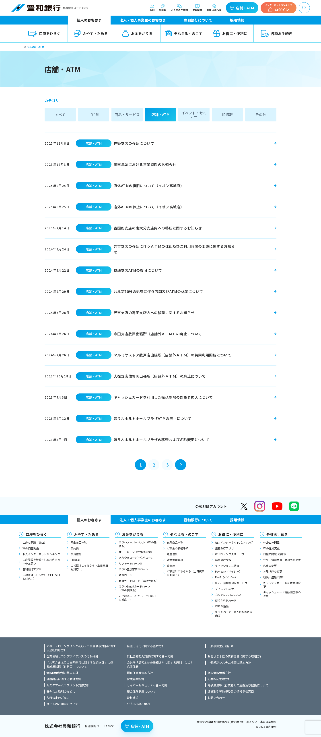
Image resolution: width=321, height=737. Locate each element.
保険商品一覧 (175, 542)
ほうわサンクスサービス (230, 554)
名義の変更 (270, 565)
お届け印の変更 (272, 571)
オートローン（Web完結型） (136, 552)
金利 (152, 7)
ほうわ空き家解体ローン (133, 569)
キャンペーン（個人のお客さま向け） (233, 613)
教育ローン (125, 575)
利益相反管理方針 (219, 679)
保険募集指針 (135, 679)
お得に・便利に (230, 33)
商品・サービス (127, 114)
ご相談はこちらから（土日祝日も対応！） (41, 576)
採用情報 (237, 20)
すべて (60, 114)
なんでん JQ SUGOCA (228, 594)
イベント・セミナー (193, 114)
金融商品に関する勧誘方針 (63, 679)
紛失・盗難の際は (274, 577)
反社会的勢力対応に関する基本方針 (150, 656)
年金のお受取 (223, 560)
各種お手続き (276, 33)
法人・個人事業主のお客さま (142, 20)
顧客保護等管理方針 (140, 673)
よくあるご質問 (179, 7)
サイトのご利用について (62, 704)
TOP (25, 47)
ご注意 (93, 114)
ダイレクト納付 (224, 589)
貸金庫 (171, 565)
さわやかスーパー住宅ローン (136, 557)
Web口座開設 (31, 548)
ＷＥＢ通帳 (221, 606)
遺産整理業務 (175, 560)
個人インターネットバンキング (41, 554)
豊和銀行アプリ (32, 569)
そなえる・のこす (183, 33)
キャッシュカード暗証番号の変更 (282, 584)
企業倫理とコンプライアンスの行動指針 (72, 656)
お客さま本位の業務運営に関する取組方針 (235, 656)
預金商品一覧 (79, 542)
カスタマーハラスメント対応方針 (68, 685)
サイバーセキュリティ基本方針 (147, 685)
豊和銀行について (198, 20)
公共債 (75, 548)
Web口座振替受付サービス (231, 583)
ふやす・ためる (91, 33)
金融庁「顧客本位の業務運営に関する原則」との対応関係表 (160, 665)
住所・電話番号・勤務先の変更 (282, 560)
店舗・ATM (242, 7)
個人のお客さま (89, 20)
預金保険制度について (141, 692)
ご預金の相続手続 (177, 548)
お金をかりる (137, 33)
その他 (260, 114)
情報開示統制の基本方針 (62, 673)
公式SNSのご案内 (138, 704)
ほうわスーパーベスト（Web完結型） (137, 544)
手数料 (162, 7)
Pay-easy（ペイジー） (228, 571)
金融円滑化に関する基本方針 (146, 646)
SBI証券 (75, 560)
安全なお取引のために (60, 692)
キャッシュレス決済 (227, 565)
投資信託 (76, 554)
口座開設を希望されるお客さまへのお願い (41, 561)
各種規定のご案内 (58, 698)
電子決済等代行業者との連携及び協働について (238, 685)
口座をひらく (44, 33)
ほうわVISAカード (226, 600)
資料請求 (197, 7)
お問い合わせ (214, 7)
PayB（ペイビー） (226, 577)
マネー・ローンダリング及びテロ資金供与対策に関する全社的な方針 (81, 648)
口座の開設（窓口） (35, 542)
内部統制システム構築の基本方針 (229, 663)
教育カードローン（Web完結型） (138, 581)
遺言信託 (172, 554)
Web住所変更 (271, 548)
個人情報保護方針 (219, 673)
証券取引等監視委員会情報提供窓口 (231, 692)
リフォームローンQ (130, 563)
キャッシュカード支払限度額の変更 (282, 594)
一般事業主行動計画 (221, 646)
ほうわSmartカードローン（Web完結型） (134, 588)
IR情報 (227, 114)
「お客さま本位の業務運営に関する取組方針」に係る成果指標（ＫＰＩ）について (79, 665)
